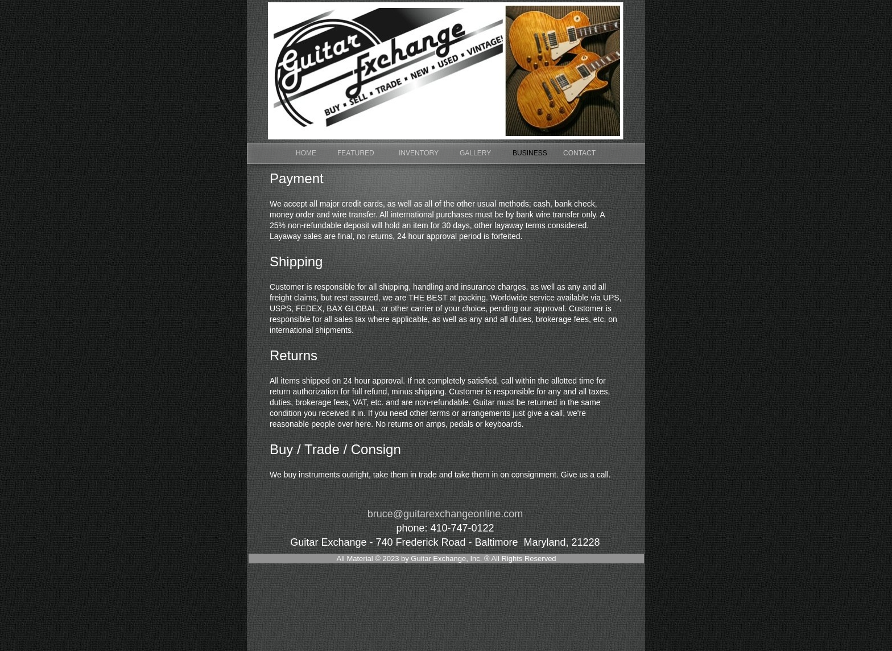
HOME (306, 153)
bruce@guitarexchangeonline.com (445, 514)
